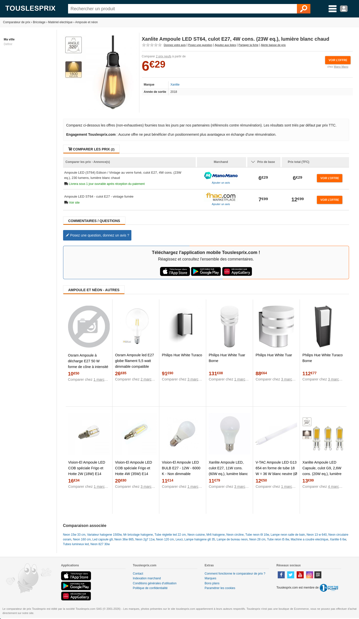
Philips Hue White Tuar (274, 355)
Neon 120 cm (165, 539)
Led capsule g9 (102, 539)
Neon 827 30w (100, 544)
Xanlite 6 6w (338, 539)
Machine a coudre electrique (309, 539)
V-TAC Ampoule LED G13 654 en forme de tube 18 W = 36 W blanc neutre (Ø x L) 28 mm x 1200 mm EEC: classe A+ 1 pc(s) (276, 473)
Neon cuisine (196, 534)
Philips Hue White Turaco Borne (322, 358)
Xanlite (175, 84)
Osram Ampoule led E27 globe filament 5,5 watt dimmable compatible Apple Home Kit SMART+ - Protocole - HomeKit (135, 366)
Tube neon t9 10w (257, 534)
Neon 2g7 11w (145, 539)
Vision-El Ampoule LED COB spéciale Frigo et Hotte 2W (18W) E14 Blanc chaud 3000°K (86, 471)
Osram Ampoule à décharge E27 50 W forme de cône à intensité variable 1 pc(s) (88, 363)
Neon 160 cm (82, 539)
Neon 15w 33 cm (74, 534)
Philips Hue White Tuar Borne (227, 358)
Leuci (179, 539)
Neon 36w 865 (124, 539)
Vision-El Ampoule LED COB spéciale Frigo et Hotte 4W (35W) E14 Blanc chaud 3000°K (133, 471)
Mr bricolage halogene (138, 534)
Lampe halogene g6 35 (199, 539)
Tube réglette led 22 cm (170, 534)
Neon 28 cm (257, 539)
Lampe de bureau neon (232, 539)
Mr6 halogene (215, 534)
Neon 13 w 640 (317, 534)
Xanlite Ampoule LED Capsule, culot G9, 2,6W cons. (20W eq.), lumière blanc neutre (322, 471)
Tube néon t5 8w (278, 539)
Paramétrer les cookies (220, 588)
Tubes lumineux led (76, 544)
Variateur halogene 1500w (104, 534)
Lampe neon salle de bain (288, 534)
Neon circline (235, 534)
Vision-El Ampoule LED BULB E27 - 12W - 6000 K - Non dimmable (181, 468)
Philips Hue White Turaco (182, 355)
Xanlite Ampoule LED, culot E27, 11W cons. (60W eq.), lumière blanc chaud (228, 471)
